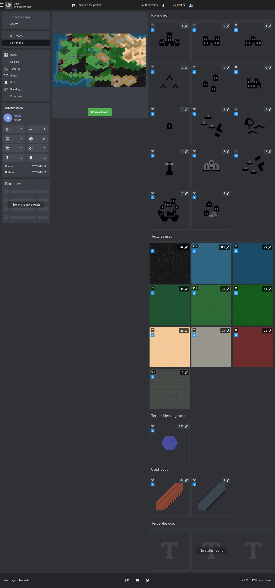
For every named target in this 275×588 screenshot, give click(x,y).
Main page (9, 580)
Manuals (24, 580)
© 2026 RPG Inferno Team (256, 580)
